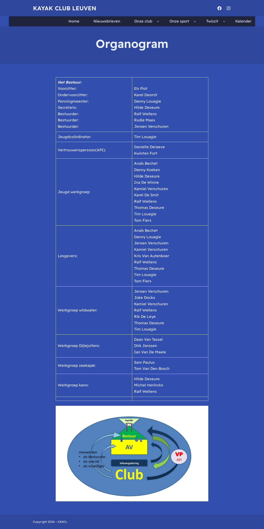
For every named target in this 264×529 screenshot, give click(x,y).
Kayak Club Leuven (64, 8)
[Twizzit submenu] (224, 21)
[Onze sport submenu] (195, 21)
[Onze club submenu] (158, 21)
